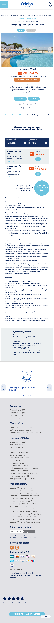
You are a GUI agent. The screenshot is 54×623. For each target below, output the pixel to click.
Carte (33, 99)
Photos (20, 99)
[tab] (13, 114)
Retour (46, 616)
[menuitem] (27, 410)
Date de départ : (33, 140)
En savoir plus (16, 569)
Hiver (31, 30)
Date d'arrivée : (11, 140)
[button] (27, 107)
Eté (20, 30)
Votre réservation (42, 188)
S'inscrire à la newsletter (27, 614)
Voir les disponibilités (27, 80)
